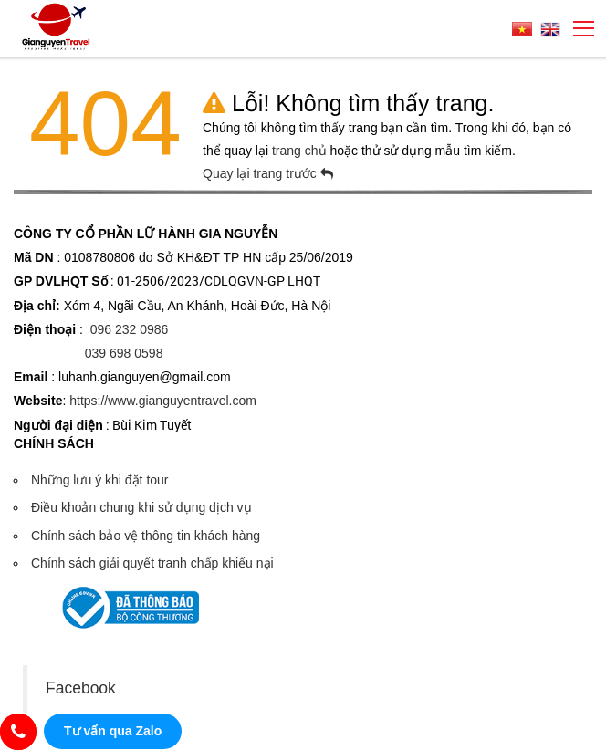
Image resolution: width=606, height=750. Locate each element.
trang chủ (300, 150)
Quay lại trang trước (268, 173)
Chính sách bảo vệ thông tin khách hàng (145, 535)
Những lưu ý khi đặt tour (100, 480)
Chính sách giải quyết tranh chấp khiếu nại (152, 563)
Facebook (81, 688)
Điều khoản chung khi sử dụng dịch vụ (141, 507)
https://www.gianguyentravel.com (162, 400)
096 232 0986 (129, 329)
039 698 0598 (124, 353)
